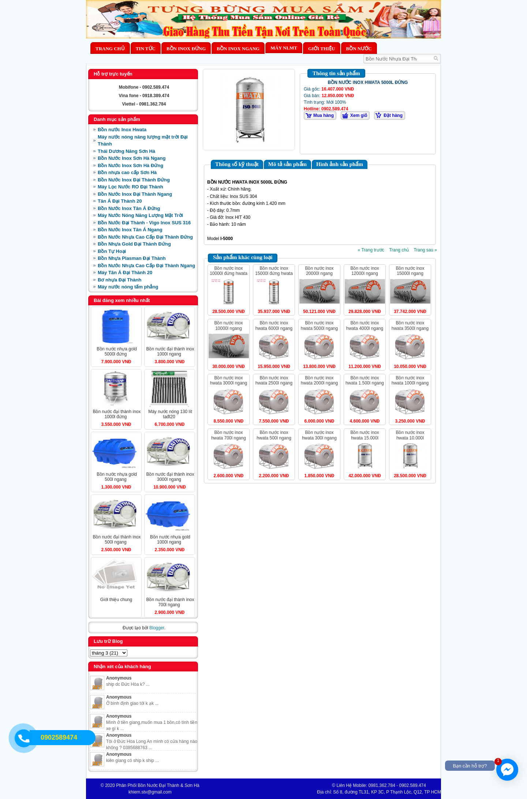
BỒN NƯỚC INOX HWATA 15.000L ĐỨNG (364, 438)
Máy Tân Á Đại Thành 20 (125, 272)
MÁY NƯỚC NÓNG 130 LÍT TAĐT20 (170, 414)
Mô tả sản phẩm (287, 164)
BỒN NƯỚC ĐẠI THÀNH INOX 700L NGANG (170, 602)
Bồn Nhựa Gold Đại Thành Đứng (134, 244)
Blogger (156, 627)
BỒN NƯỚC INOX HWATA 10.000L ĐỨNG (410, 438)
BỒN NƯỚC (359, 48)
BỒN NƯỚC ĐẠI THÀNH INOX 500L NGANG (117, 539)
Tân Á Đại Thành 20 (120, 201)
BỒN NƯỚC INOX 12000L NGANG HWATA (364, 273)
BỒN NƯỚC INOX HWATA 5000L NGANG (319, 325)
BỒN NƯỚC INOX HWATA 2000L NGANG (319, 380)
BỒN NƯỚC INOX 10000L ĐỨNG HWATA (228, 271)
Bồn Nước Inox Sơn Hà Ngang (131, 158)
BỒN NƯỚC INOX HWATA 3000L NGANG (228, 380)
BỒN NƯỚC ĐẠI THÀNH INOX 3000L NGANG (170, 477)
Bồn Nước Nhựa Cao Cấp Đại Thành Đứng (145, 237)
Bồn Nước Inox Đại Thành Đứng (134, 180)
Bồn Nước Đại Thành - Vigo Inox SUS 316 (144, 222)
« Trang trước (371, 250)
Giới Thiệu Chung (116, 599)
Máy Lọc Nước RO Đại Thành (130, 186)
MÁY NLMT (283, 48)
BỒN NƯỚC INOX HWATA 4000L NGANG (364, 325)
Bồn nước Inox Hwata (122, 129)
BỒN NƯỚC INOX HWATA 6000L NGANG (273, 325)
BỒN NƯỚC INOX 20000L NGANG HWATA (319, 273)
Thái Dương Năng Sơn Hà (126, 151)
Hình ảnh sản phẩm (339, 164)
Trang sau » (425, 250)
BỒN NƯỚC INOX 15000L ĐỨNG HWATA (274, 271)
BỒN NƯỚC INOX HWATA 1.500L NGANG (364, 380)
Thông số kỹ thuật (237, 164)
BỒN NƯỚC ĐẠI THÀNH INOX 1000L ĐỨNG (117, 414)
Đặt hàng (393, 115)
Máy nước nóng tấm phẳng (128, 287)
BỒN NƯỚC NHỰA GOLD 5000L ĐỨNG (117, 351)
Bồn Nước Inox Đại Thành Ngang (135, 194)
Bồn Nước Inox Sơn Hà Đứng (130, 165)
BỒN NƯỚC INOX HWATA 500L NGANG (274, 435)
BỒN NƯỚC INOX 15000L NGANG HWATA (410, 273)
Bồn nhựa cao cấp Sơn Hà (127, 172)
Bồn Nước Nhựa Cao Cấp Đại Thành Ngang (146, 265)
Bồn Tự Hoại (112, 251)
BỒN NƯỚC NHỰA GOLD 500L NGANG (117, 477)
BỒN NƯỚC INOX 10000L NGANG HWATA (228, 328)
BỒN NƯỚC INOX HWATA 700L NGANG (228, 435)
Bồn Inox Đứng (186, 48)
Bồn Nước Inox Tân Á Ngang (130, 229)
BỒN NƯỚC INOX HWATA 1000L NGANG (410, 380)
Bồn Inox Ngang (238, 48)
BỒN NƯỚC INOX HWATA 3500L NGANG (410, 325)
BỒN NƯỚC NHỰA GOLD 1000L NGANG (170, 539)
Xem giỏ (358, 115)
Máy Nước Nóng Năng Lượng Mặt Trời (140, 215)
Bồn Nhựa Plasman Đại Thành (132, 258)
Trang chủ (110, 48)
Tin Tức (146, 48)
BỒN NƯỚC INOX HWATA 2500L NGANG (273, 380)
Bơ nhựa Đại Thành (119, 280)
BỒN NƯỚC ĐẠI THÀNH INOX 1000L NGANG (170, 351)
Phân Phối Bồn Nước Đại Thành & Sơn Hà (157, 785)
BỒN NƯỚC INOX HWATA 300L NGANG (319, 435)
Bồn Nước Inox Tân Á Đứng (129, 208)
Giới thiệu (321, 48)
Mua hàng (323, 115)
